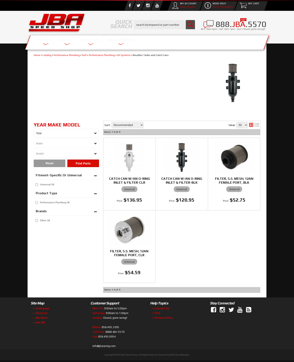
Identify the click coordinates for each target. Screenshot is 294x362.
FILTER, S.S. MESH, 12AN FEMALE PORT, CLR (129, 253)
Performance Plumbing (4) (55, 202)
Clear (49, 163)
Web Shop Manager (179, 355)
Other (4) (45, 220)
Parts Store (129, 41)
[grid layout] (251, 125)
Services (50, 41)
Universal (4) (47, 184)
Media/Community (181, 41)
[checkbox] (36, 184)
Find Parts (83, 163)
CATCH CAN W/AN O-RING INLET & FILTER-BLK (181, 180)
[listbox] (66, 133)
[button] (164, 24)
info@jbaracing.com (104, 345)
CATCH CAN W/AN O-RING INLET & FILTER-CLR (129, 180)
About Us (87, 41)
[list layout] (257, 125)
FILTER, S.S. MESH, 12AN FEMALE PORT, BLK (234, 180)
